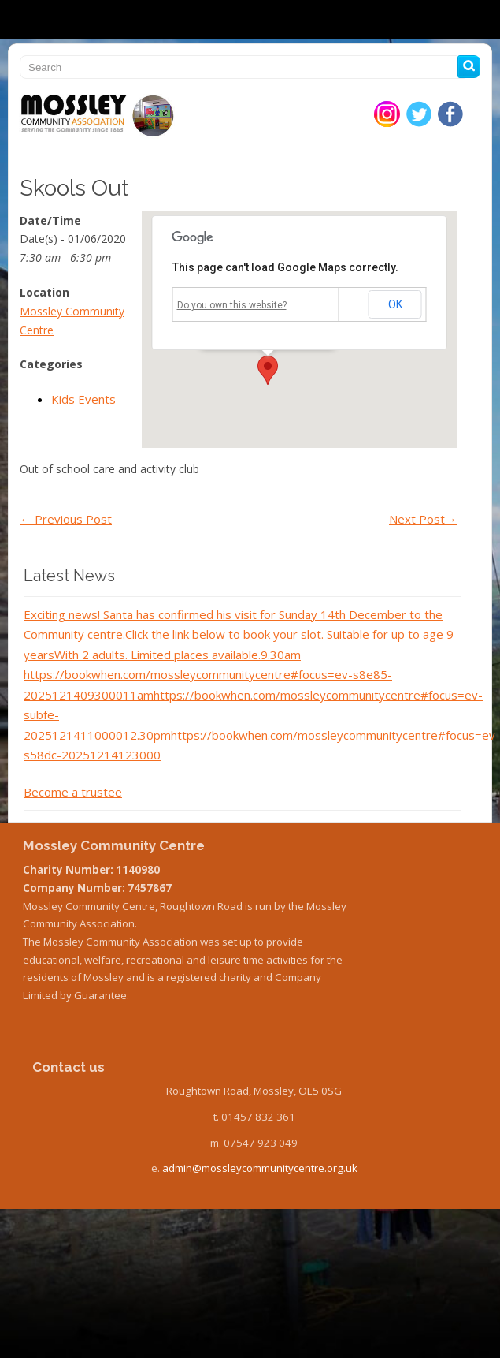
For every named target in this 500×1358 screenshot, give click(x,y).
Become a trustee (73, 792)
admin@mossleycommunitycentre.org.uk (259, 1168)
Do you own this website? (232, 305)
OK (395, 304)
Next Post (423, 519)
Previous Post (66, 519)
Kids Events (83, 399)
